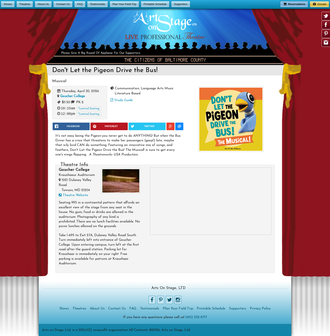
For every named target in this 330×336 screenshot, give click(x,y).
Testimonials (97, 4)
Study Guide (121, 100)
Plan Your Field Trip (124, 4)
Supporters (181, 4)
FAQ (79, 4)
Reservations (294, 4)
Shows (8, 4)
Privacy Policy (260, 308)
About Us (43, 4)
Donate (319, 4)
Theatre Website (73, 195)
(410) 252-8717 (196, 317)
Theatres (24, 4)
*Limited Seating (88, 108)
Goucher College (72, 96)
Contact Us (63, 4)
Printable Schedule (155, 4)
